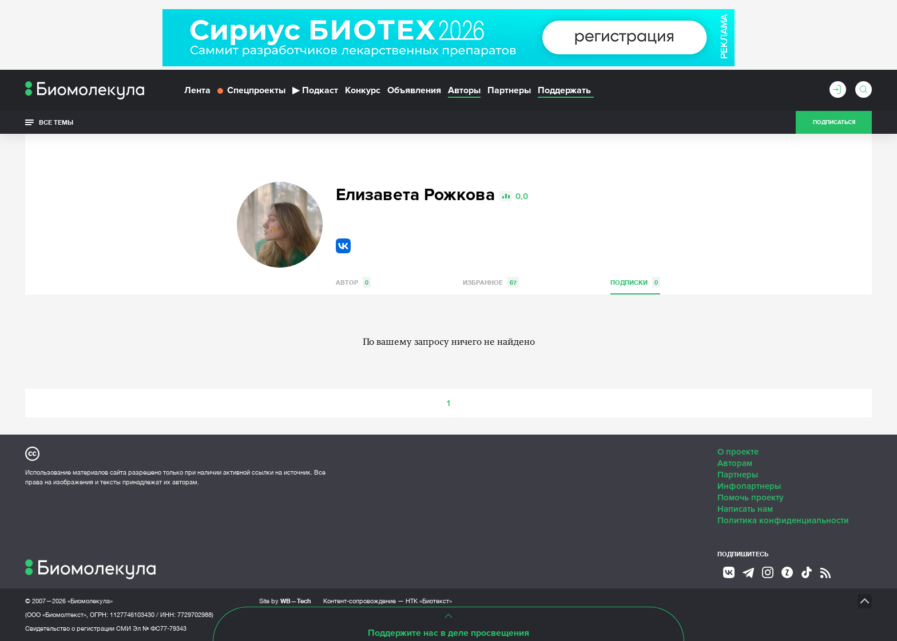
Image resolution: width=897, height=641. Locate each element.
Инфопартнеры (749, 486)
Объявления (414, 90)
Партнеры (509, 90)
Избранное (491, 282)
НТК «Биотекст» (429, 601)
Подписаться (834, 122)
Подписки (635, 282)
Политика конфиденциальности (783, 520)
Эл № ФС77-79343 (159, 628)
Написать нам (745, 509)
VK (343, 245)
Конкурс (362, 90)
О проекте (738, 452)
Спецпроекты (251, 90)
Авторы (464, 90)
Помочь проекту (750, 497)
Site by (285, 600)
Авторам (734, 463)
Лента (197, 90)
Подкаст (315, 90)
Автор (353, 282)
